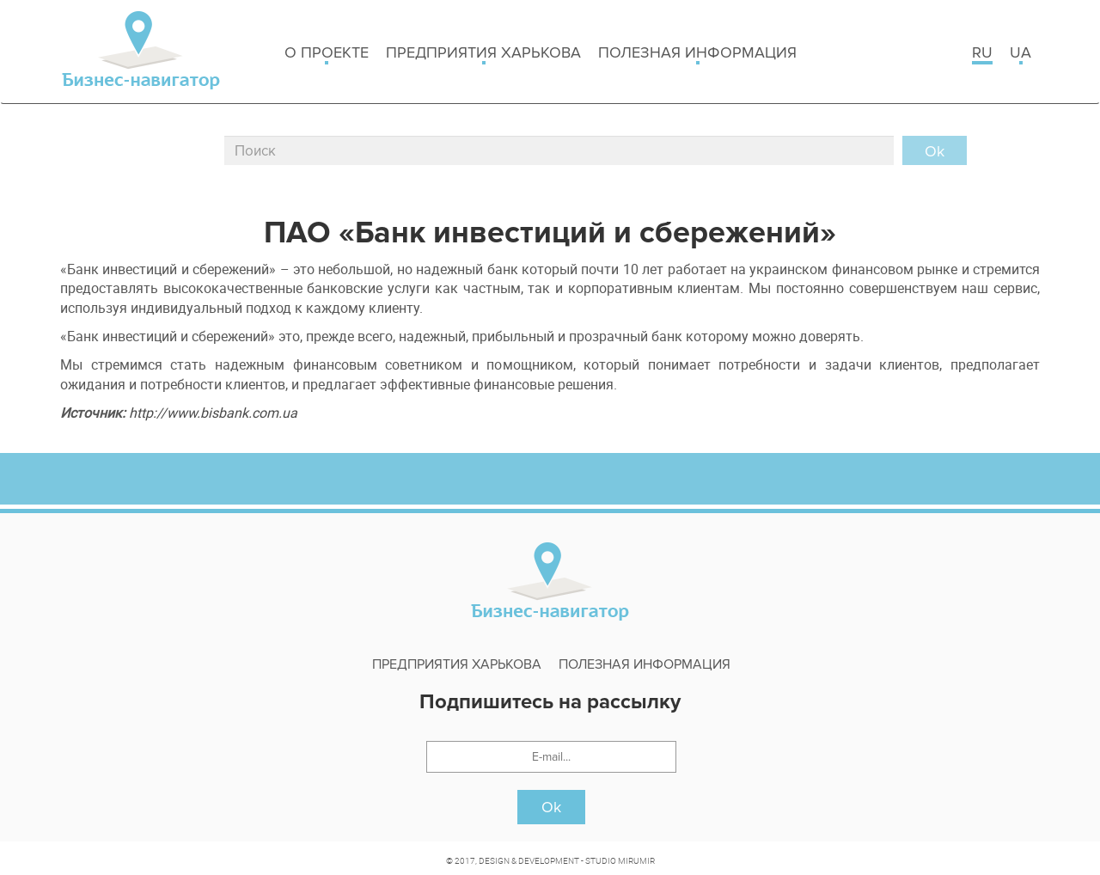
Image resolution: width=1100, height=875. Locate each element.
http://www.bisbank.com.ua (213, 412)
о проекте (326, 53)
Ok (551, 807)
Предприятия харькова (483, 53)
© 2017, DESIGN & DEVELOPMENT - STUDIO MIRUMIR (550, 860)
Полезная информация (697, 53)
